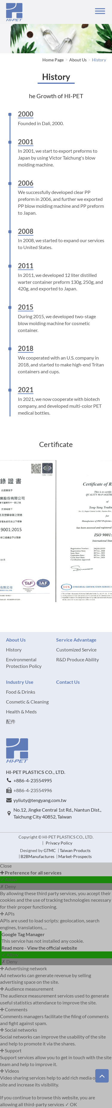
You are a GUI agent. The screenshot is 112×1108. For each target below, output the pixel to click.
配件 (11, 721)
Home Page (53, 59)
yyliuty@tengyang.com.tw (39, 800)
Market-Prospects (75, 856)
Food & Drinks (20, 692)
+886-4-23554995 (32, 780)
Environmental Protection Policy (24, 663)
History (99, 59)
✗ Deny (8, 886)
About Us (78, 59)
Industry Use (19, 682)
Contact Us (68, 682)
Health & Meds (21, 711)
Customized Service (76, 649)
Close (6, 865)
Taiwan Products (75, 850)
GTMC (50, 850)
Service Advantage (76, 639)
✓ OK (71, 1104)
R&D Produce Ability (77, 659)
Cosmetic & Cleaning (27, 701)
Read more (12, 948)
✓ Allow (8, 879)
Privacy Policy (59, 842)
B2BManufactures (37, 856)
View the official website (52, 948)
